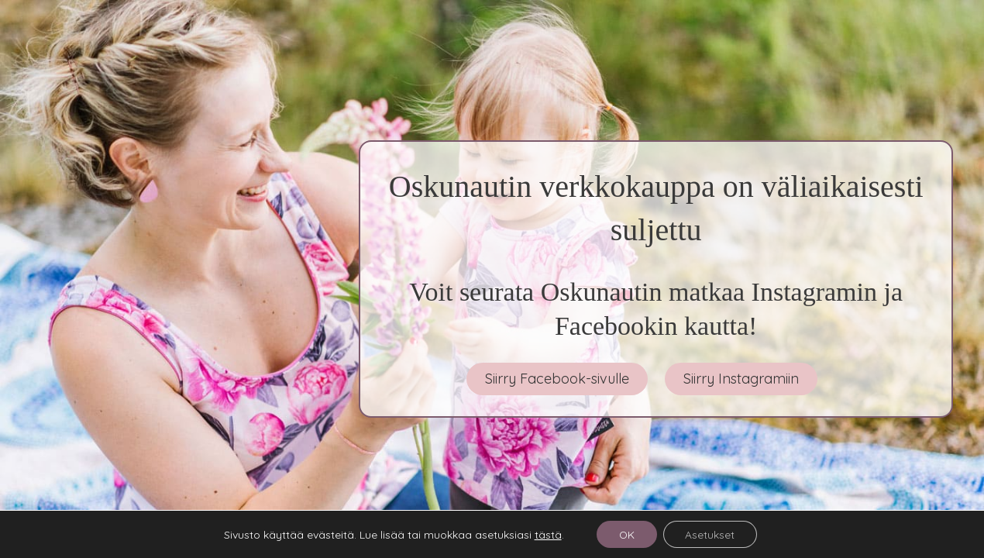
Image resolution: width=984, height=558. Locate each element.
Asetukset (711, 534)
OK (626, 534)
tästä (545, 534)
